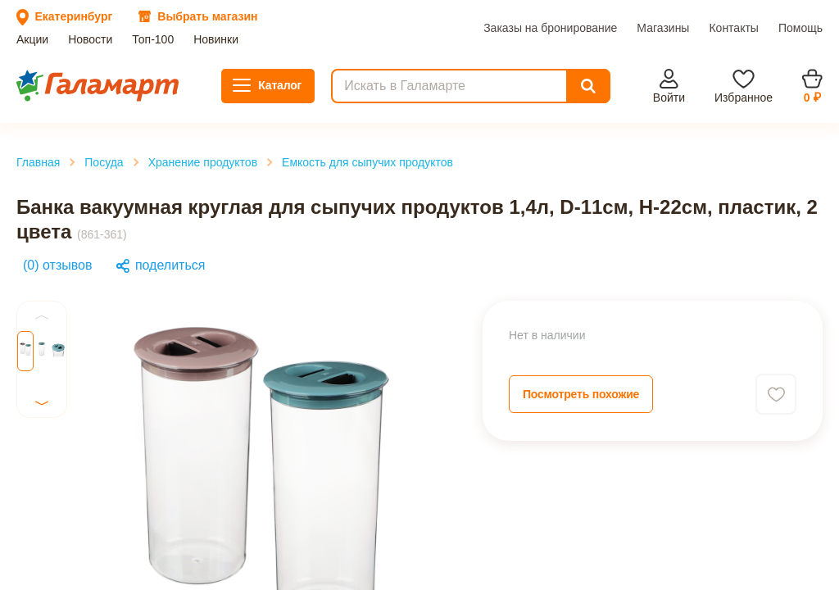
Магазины (171, 81)
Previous (34, 451)
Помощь (277, 81)
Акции (25, 67)
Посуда (59, 236)
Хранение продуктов (97, 251)
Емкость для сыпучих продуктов (129, 266)
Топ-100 (113, 67)
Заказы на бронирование (75, 81)
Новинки (161, 67)
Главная (61, 222)
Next (24, 527)
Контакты (227, 81)
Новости (67, 67)
